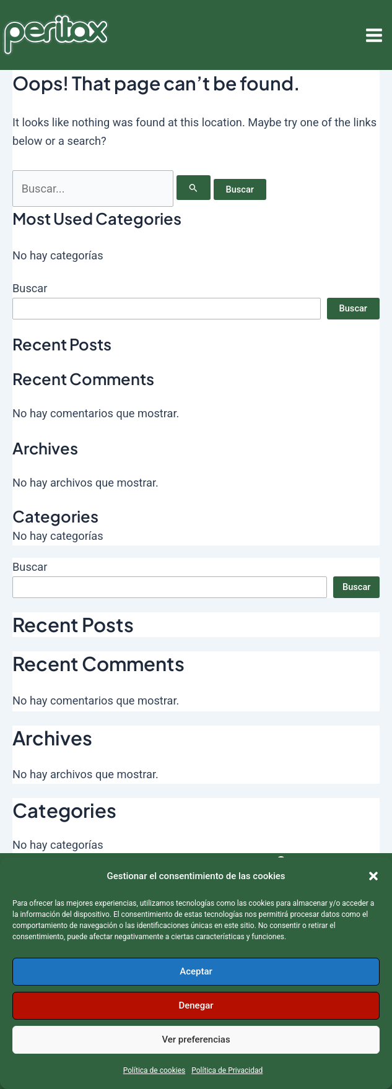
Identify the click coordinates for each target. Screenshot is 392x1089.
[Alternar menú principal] (374, 35)
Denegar (195, 1005)
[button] (373, 876)
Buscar (29, 288)
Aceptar (196, 971)
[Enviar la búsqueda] (193, 187)
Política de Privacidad (227, 1070)
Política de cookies (154, 1070)
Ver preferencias (196, 1039)
